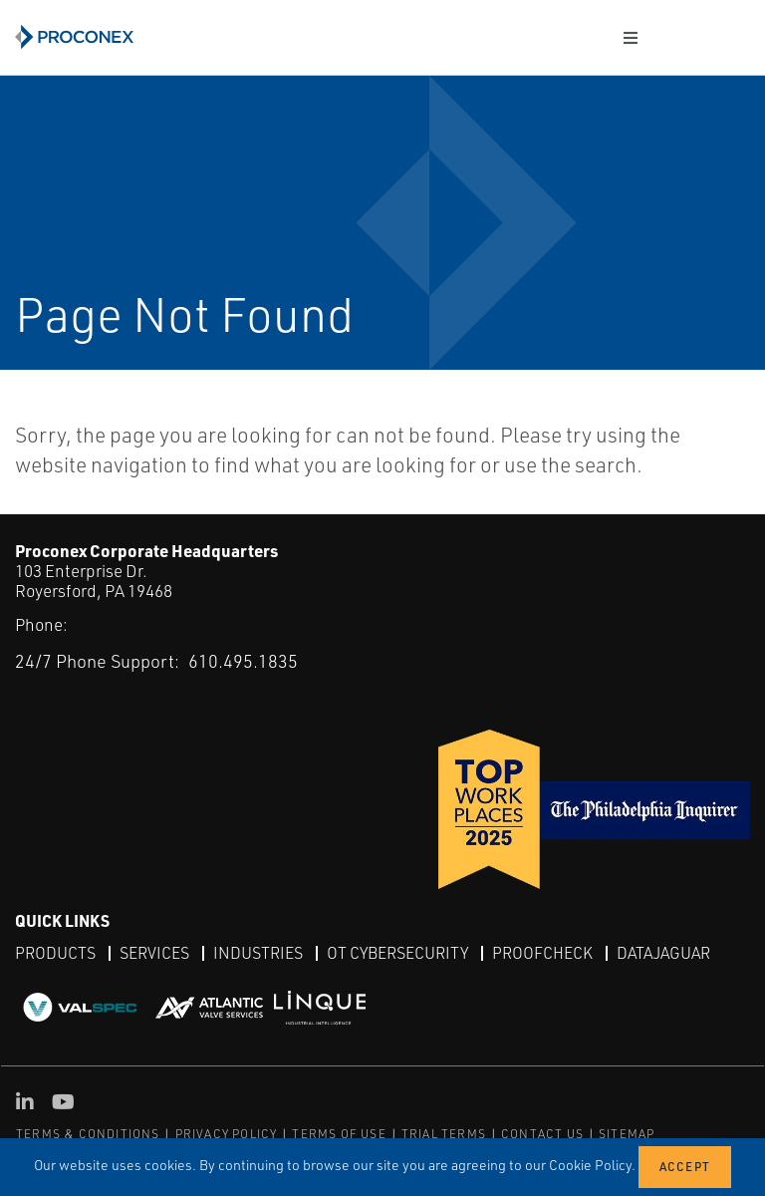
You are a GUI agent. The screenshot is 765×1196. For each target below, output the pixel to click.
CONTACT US (542, 1133)
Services (154, 953)
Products (55, 953)
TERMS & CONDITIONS (88, 1133)
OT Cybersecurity (397, 953)
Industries (258, 953)
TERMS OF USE (338, 1133)
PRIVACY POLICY (226, 1133)
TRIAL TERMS (443, 1133)
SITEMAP (626, 1133)
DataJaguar (663, 953)
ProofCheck (542, 953)
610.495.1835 (243, 661)
